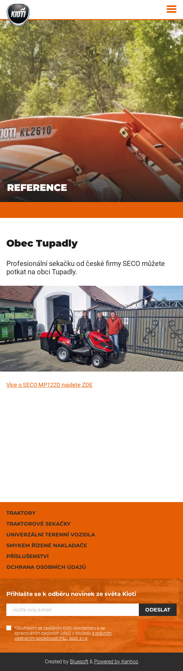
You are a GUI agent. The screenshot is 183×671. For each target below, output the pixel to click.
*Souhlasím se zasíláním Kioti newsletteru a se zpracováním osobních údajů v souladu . (63, 633)
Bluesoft (79, 662)
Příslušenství (27, 556)
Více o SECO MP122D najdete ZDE (49, 384)
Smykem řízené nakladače (46, 545)
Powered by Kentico (116, 662)
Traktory (21, 513)
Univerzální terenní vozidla (50, 535)
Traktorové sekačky (38, 524)
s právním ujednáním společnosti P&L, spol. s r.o (63, 636)
